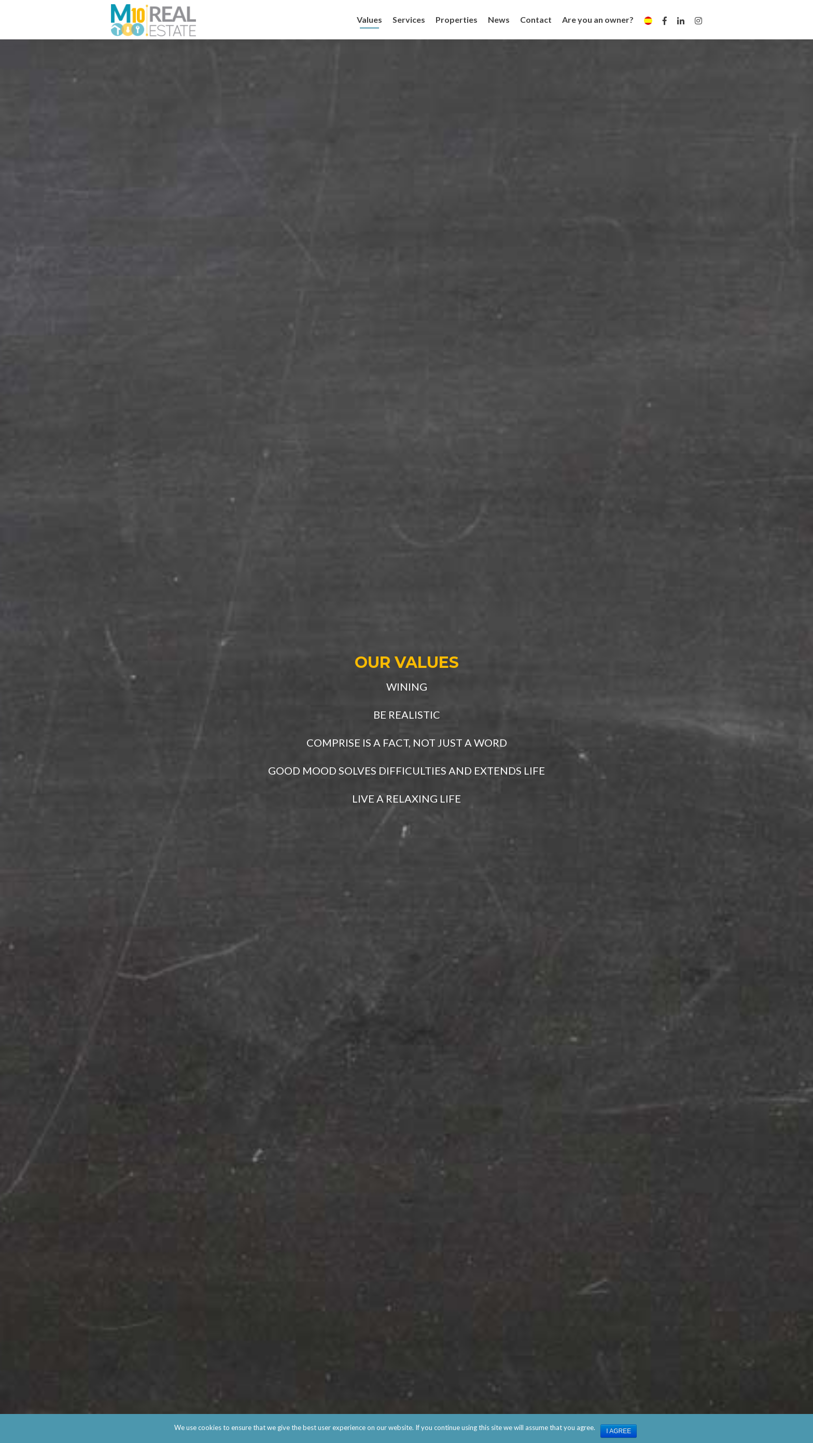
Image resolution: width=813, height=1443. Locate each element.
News (499, 19)
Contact (536, 19)
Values (369, 19)
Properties (457, 19)
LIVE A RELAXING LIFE (406, 798)
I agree (618, 1431)
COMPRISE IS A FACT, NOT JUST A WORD (406, 742)
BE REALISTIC (406, 714)
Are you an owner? (598, 19)
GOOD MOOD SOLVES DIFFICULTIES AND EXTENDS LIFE (406, 770)
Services (409, 19)
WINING (406, 686)
